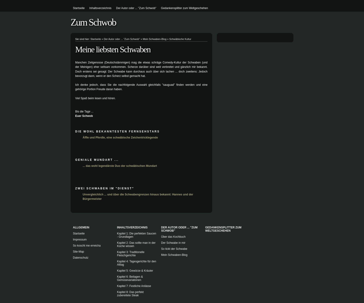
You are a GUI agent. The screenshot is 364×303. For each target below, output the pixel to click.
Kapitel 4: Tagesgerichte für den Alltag (136, 263)
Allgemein (81, 227)
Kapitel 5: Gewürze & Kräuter (135, 270)
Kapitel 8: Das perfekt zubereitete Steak (130, 293)
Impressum (80, 239)
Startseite (79, 8)
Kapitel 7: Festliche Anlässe (134, 286)
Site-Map (78, 251)
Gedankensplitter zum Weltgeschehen (184, 8)
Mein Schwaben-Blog (154, 39)
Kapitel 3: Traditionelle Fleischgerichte (130, 253)
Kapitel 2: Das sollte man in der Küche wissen (136, 244)
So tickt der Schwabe (174, 248)
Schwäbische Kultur (180, 39)
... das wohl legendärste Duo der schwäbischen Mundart (120, 166)
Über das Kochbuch (173, 236)
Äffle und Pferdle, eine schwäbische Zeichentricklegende (120, 137)
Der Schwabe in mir (173, 242)
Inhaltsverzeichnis (100, 8)
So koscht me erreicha (87, 245)
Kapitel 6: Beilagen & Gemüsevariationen (130, 278)
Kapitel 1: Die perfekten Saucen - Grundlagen (136, 235)
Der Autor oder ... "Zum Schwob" (136, 8)
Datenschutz (80, 257)
